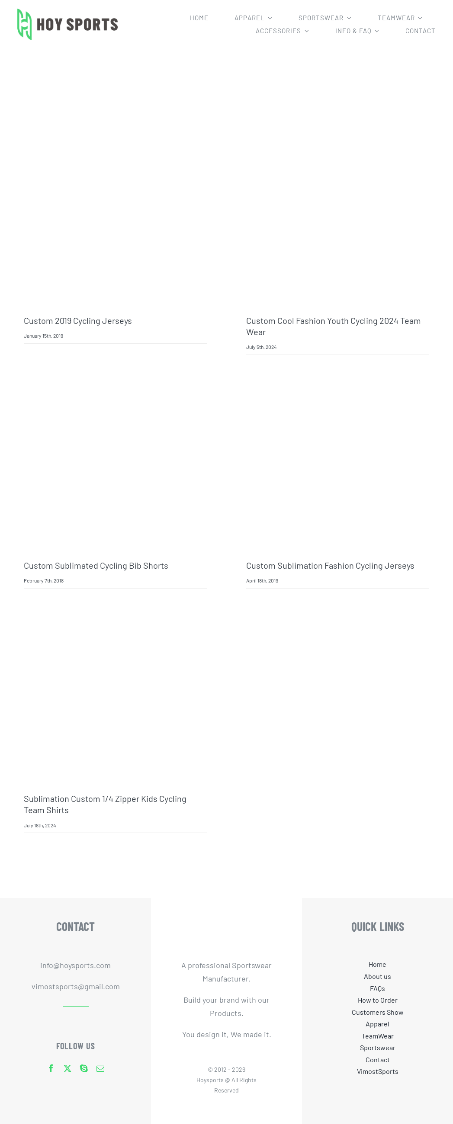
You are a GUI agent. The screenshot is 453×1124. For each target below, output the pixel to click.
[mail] (100, 1068)
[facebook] (51, 1068)
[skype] (84, 1068)
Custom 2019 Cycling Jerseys (78, 320)
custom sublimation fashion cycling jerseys (330, 565)
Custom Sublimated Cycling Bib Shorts (96, 565)
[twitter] (67, 1068)
